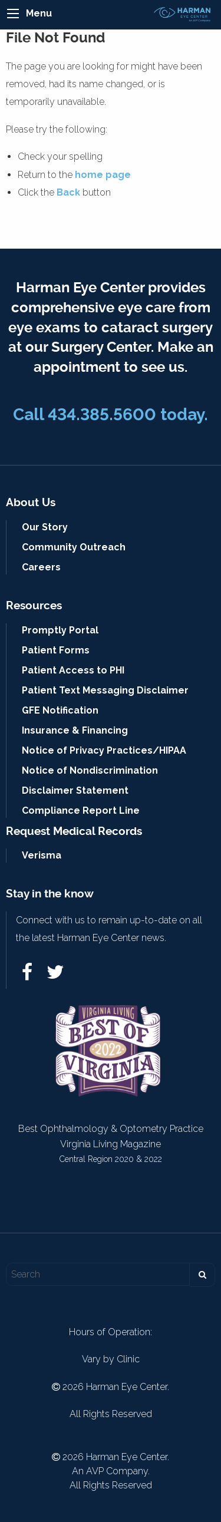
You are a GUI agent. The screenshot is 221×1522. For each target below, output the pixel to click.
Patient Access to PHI (73, 670)
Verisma (41, 855)
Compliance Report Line (81, 810)
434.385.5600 (102, 414)
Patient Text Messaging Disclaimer (105, 690)
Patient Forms (56, 650)
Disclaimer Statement (75, 790)
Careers (41, 567)
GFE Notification (60, 710)
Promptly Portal (60, 630)
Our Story (45, 527)
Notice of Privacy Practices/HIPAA (104, 750)
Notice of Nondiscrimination (90, 770)
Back (68, 192)
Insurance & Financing (75, 730)
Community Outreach (74, 547)
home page (103, 174)
